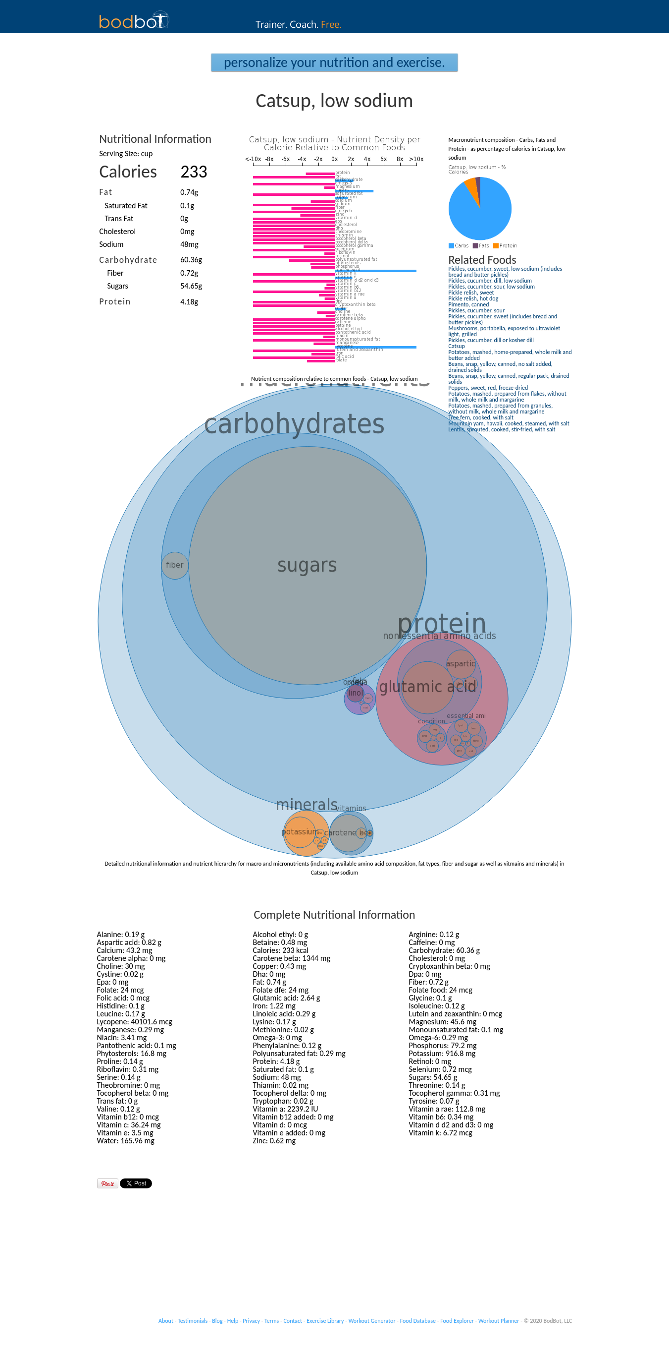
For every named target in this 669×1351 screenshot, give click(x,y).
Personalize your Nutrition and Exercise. (334, 62)
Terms (271, 1320)
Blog (217, 1320)
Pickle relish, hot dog (474, 298)
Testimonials (192, 1320)
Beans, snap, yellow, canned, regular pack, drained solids (509, 378)
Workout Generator (372, 1320)
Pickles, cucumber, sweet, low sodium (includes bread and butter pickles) (506, 271)
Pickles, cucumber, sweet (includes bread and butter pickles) (503, 319)
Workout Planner (498, 1320)
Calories (128, 171)
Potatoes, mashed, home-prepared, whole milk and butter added (510, 355)
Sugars (117, 286)
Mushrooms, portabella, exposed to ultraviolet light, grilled (505, 331)
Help (233, 1320)
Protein (115, 301)
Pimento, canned (469, 304)
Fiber (115, 273)
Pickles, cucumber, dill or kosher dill (491, 340)
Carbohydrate (129, 259)
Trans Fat (119, 218)
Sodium (112, 244)
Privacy (251, 1320)
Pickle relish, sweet (471, 292)
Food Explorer (457, 1320)
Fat (106, 191)
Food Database (418, 1320)
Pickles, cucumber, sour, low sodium (492, 286)
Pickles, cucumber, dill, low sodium (490, 280)
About (165, 1320)
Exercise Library (325, 1320)
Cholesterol (118, 231)
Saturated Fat (126, 205)
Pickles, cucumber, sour (477, 310)
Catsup (457, 346)
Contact (292, 1320)
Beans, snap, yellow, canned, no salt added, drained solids (501, 366)
